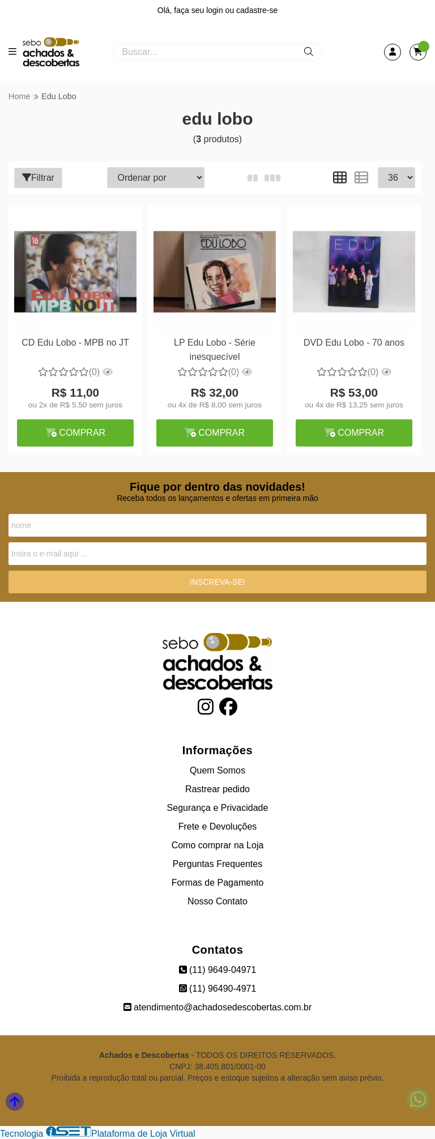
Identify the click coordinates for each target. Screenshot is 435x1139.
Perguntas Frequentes (217, 864)
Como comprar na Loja (218, 845)
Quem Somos (217, 770)
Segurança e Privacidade (217, 808)
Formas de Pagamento (218, 882)
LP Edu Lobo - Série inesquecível (214, 349)
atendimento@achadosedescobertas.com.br (217, 1007)
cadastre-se (257, 10)
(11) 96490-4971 (218, 988)
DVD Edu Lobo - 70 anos (354, 342)
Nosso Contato (217, 901)
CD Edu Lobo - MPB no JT (75, 342)
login (215, 10)
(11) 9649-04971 (218, 970)
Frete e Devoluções (217, 826)
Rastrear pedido (217, 789)
